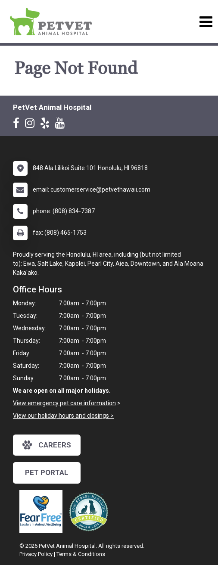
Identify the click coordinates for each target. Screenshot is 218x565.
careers (46, 445)
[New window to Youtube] (62, 124)
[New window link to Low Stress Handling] (90, 511)
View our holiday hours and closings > (63, 415)
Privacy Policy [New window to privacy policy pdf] (36, 554)
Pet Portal (47, 472)
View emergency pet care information (64, 403)
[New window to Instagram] (32, 124)
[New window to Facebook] (18, 124)
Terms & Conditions (80, 554)
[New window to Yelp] (47, 124)
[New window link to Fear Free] (43, 511)
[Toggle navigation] (205, 21)
